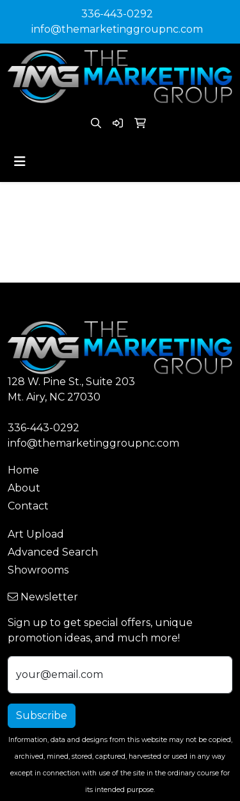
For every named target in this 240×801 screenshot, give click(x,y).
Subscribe (41, 715)
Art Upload (36, 534)
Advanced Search (53, 552)
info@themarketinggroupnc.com (117, 29)
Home (23, 470)
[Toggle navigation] (19, 161)
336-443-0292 (117, 14)
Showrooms (38, 570)
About (24, 488)
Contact (28, 506)
